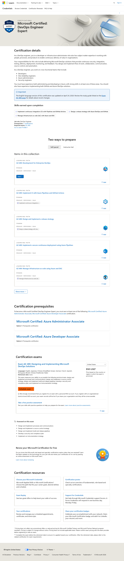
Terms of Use (76, 555)
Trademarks (86, 555)
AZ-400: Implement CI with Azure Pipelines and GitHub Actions (40, 193)
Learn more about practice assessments (77, 405)
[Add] (103, 182)
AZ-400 (27, 125)
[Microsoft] (4, 2)
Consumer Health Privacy (60, 555)
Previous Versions (19, 555)
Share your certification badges (77, 511)
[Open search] (114, 3)
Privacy (45, 555)
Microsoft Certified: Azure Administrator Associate (50, 321)
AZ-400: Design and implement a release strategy (35, 219)
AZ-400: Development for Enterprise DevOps (33, 163)
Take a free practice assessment (30, 402)
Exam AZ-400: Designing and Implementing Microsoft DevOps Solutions (43, 365)
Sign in (119, 3)
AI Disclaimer (7, 555)
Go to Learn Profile (20, 127)
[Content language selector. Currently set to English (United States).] (12, 549)
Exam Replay (21, 495)
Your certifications (23, 511)
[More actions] (119, 13)
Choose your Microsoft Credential (29, 479)
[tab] (54, 147)
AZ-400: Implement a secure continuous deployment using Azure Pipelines (44, 245)
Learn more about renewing (25, 460)
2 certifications (28, 123)
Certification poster (72, 479)
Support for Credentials (74, 495)
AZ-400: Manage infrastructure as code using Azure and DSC (39, 268)
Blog (28, 555)
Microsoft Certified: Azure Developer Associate (49, 313)
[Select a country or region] (96, 364)
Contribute (37, 555)
